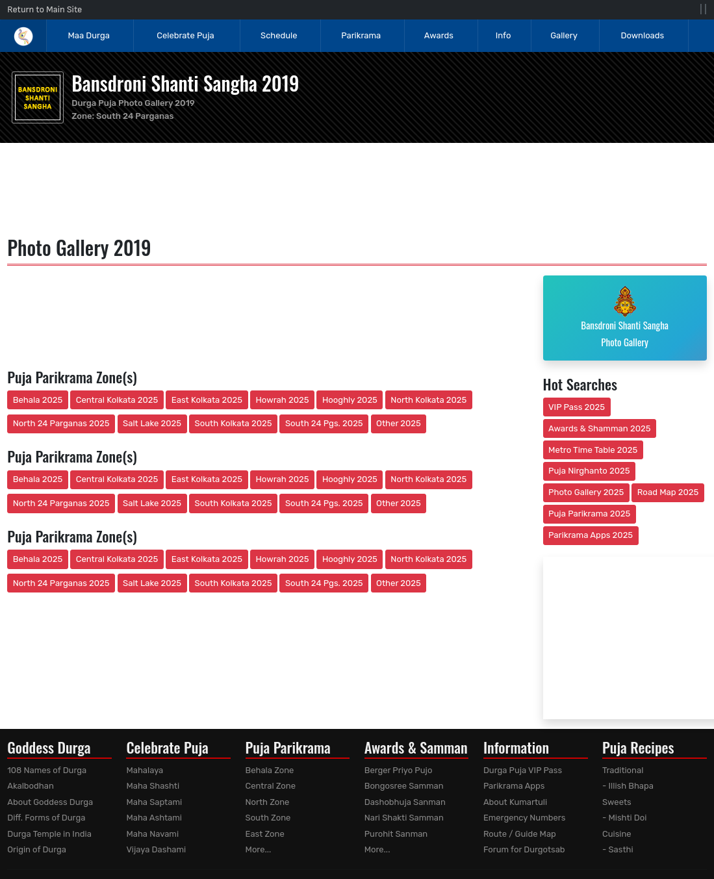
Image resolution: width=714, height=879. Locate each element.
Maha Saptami (154, 802)
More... (259, 849)
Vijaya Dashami (156, 849)
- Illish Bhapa (628, 786)
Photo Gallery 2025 (586, 492)
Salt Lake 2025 (152, 423)
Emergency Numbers (524, 817)
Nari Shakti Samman (404, 817)
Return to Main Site (44, 9)
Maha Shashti (152, 786)
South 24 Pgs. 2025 (324, 423)
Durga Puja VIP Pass (522, 770)
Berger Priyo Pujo (398, 770)
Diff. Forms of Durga (46, 817)
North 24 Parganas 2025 (61, 423)
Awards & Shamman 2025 (599, 428)
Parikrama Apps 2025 (590, 535)
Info (503, 35)
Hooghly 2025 (349, 400)
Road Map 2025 (667, 492)
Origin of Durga (36, 849)
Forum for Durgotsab (524, 849)
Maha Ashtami (154, 817)
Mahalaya (144, 770)
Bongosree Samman (404, 786)
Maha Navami (152, 834)
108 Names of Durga (46, 770)
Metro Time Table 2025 (592, 450)
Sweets (616, 802)
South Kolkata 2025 (233, 423)
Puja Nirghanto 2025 (589, 471)
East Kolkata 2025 (207, 400)
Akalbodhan (30, 786)
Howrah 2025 (282, 400)
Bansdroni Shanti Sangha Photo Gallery (625, 317)
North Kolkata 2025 (428, 400)
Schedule (279, 35)
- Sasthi (617, 849)
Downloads (642, 35)
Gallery (564, 35)
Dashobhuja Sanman (405, 802)
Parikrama (361, 35)
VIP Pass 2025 (576, 407)
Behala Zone (270, 770)
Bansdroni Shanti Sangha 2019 (185, 82)
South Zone (268, 817)
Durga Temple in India (49, 834)
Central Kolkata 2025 (117, 400)
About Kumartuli (515, 802)
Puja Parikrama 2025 (589, 513)
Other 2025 (398, 423)
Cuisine (616, 834)
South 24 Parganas (134, 116)
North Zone (268, 802)
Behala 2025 (37, 400)
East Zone (265, 834)
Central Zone (271, 786)
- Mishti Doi (624, 817)
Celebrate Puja (185, 35)
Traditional (622, 770)
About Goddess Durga (50, 802)
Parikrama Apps (514, 786)
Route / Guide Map (519, 834)
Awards (439, 35)
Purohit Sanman (396, 834)
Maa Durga (88, 35)
